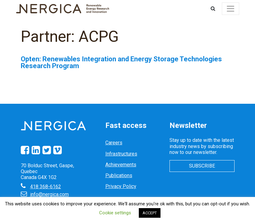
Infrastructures (121, 154)
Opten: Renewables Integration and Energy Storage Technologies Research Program (121, 62)
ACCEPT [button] (150, 213)
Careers (113, 143)
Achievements (120, 165)
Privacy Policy (120, 186)
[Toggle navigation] (230, 8)
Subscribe (202, 166)
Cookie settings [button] (115, 213)
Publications (118, 175)
